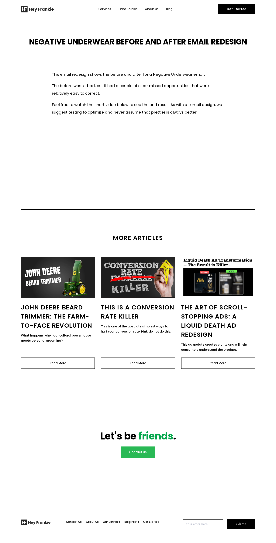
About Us (151, 9)
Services (104, 9)
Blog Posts (131, 522)
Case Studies (128, 9)
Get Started (237, 9)
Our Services (111, 522)
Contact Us (138, 452)
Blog (169, 9)
